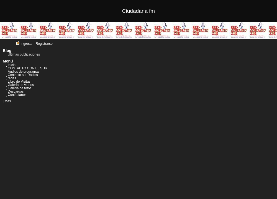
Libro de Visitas (19, 81)
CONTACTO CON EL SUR (27, 68)
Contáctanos (100, 30)
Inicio (19, 30)
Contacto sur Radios (23, 75)
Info (42, 30)
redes (12, 78)
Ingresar (26, 44)
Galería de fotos (19, 88)
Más (7, 101)
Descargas (16, 91)
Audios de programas (23, 72)
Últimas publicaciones (24, 54)
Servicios (67, 30)
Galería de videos (21, 85)
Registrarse (44, 44)
